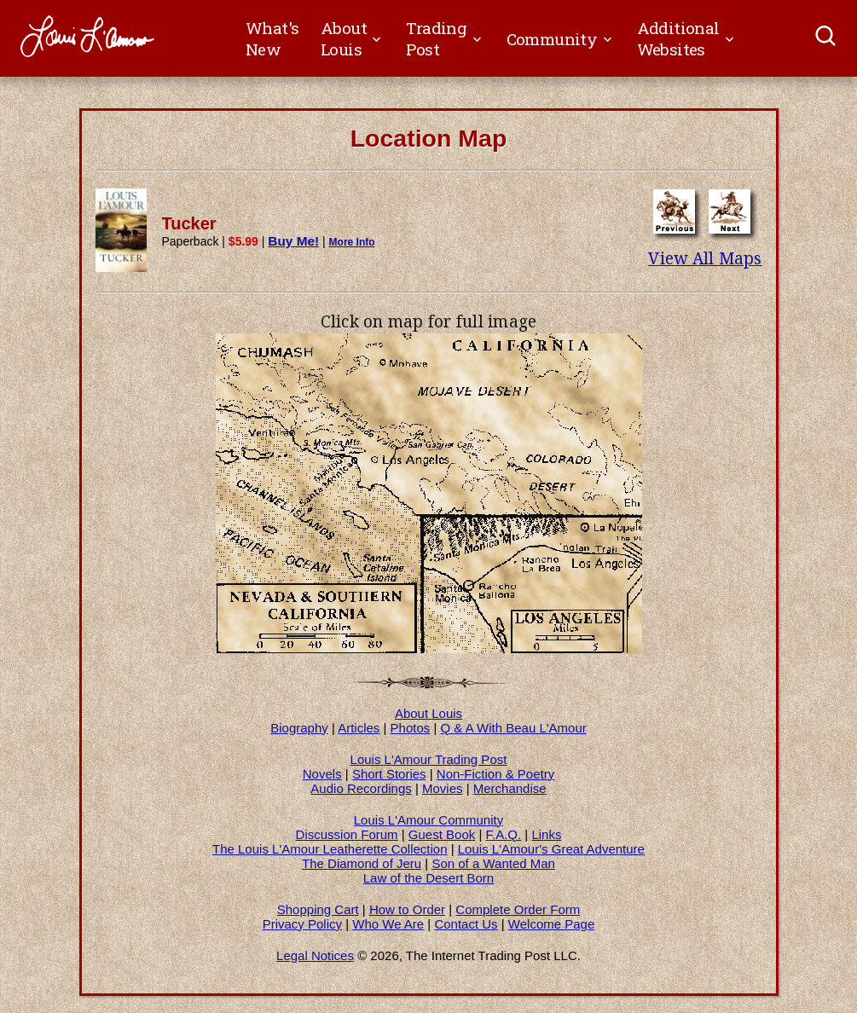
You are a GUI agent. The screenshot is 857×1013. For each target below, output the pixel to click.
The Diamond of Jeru (361, 863)
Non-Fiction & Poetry (495, 774)
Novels (322, 774)
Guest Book (441, 834)
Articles (358, 728)
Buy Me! (293, 241)
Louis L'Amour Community (428, 820)
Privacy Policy (302, 924)
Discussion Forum (347, 834)
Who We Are (388, 924)
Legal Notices (315, 955)
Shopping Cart (318, 909)
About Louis (428, 713)
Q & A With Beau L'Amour (514, 728)
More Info (352, 242)
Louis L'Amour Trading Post (428, 759)
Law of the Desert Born (428, 878)
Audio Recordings (360, 788)
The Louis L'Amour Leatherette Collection (330, 849)
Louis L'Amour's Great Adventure (551, 849)
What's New (272, 38)
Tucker (189, 223)
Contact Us (465, 924)
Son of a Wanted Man (493, 863)
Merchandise (510, 788)
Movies (442, 788)
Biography (299, 728)
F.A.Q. (503, 834)
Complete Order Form (517, 909)
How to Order (407, 909)
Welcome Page (551, 924)
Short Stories (389, 774)
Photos (411, 728)
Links (546, 834)
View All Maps (704, 258)
